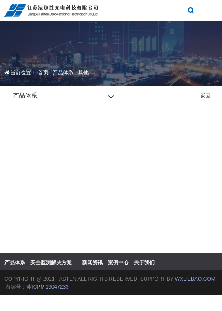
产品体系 (63, 73)
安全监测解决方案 (51, 263)
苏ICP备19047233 (47, 287)
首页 (43, 73)
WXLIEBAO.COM (195, 279)
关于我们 (144, 263)
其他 (83, 73)
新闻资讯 (92, 263)
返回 (205, 96)
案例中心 (118, 263)
